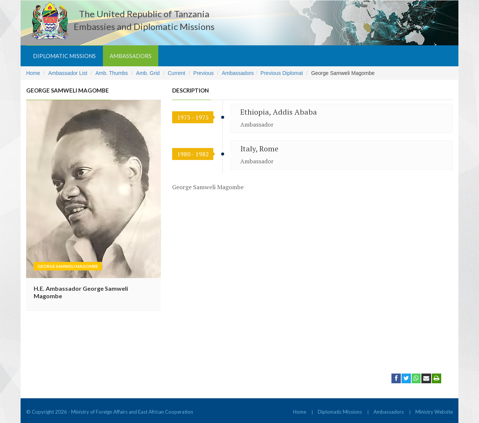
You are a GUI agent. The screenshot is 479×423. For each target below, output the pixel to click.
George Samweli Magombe (67, 266)
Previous (203, 73)
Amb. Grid (148, 73)
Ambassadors (131, 55)
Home (33, 73)
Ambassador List (67, 73)
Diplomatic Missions (64, 55)
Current (176, 73)
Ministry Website (434, 412)
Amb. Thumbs (111, 73)
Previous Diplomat (281, 73)
